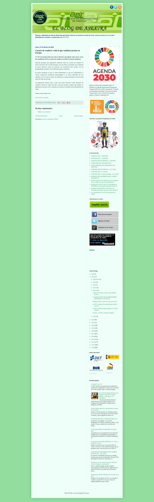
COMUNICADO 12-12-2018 (99, 172)
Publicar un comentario (44, 112)
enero (94, 316)
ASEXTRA (65, 37)
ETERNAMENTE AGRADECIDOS (101, 163)
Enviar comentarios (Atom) (50, 119)
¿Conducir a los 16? (96, 384)
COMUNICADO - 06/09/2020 (99, 156)
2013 (93, 345)
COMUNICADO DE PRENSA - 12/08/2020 (103, 161)
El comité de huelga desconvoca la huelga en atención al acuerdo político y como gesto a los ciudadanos (108, 395)
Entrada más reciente (41, 116)
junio (94, 282)
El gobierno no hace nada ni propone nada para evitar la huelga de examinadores (104, 463)
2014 (93, 342)
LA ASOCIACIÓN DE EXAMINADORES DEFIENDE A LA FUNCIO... (105, 298)
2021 (93, 322)
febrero (95, 290)
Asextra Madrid (47, 102)
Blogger (87, 493)
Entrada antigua (78, 116)
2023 (93, 277)
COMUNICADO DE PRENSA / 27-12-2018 (103, 169)
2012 (93, 347)
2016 (93, 336)
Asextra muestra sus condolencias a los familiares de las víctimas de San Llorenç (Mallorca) (104, 181)
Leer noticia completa (41, 97)
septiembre (96, 279)
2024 (93, 274)
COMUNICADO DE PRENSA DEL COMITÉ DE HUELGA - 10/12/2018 (104, 452)
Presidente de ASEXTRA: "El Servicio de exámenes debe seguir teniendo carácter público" (104, 189)
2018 (93, 331)
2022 (93, 319)
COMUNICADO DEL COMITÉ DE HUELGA (104, 419)
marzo (95, 287)
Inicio (60, 116)
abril (94, 285)
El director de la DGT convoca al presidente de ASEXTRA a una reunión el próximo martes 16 (104, 185)
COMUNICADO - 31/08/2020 (99, 158)
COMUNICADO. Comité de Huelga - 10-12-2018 (105, 174)
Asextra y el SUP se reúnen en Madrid (103, 313)
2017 (93, 333)
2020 (93, 325)
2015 (93, 339)
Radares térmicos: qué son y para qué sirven (105, 301)
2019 (93, 328)
